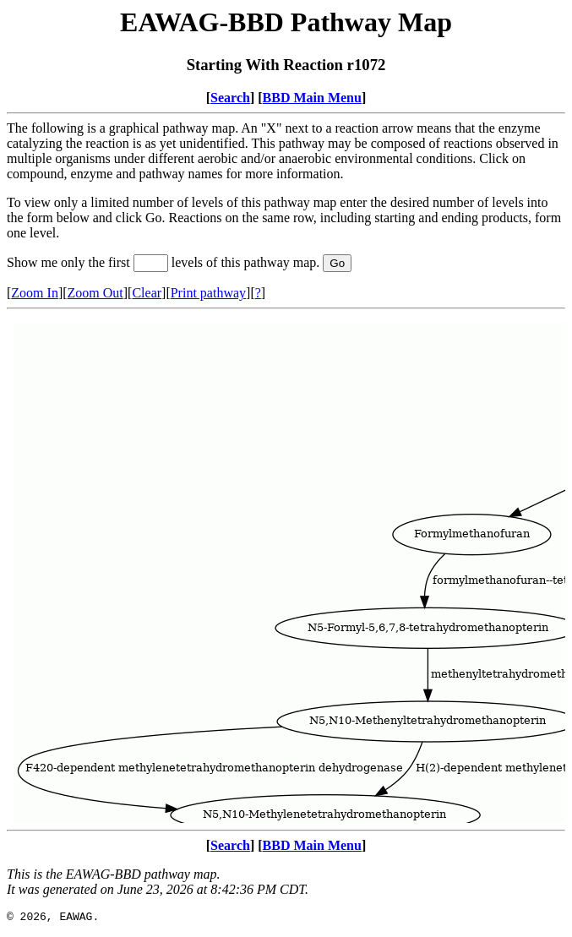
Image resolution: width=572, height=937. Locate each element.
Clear (146, 293)
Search (230, 97)
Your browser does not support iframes (286, 569)
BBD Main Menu (312, 97)
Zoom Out (95, 293)
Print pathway (208, 293)
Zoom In (34, 293)
